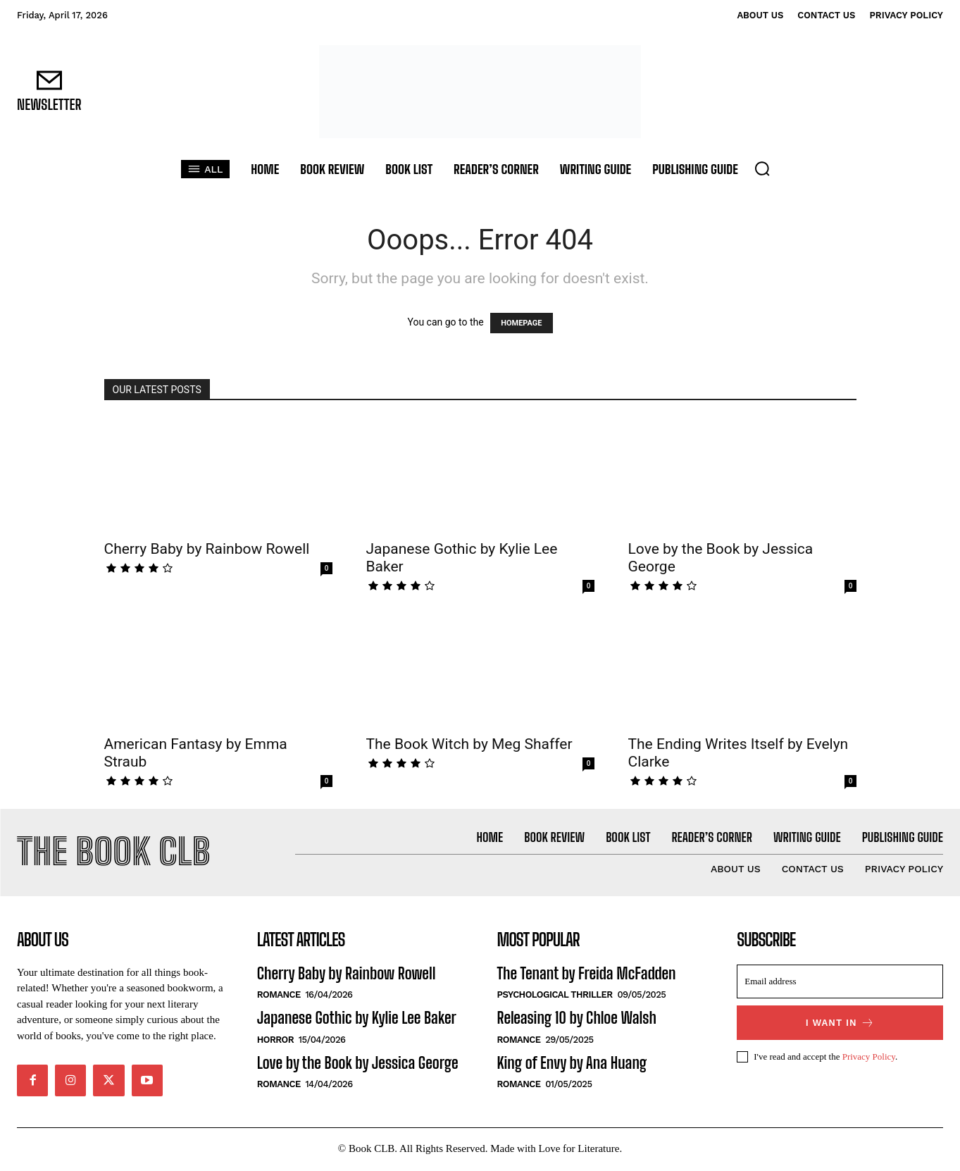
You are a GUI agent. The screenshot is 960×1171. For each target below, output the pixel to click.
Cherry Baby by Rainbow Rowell (207, 548)
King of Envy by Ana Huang (572, 1064)
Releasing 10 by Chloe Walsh (576, 1019)
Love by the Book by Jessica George (358, 1064)
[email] (840, 983)
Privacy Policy (868, 1058)
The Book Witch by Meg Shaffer (469, 744)
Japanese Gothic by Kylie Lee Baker (356, 1019)
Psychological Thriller (555, 996)
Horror (275, 1041)
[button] (762, 168)
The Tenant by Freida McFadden (586, 975)
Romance (279, 996)
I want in (840, 1024)
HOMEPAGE (521, 323)
